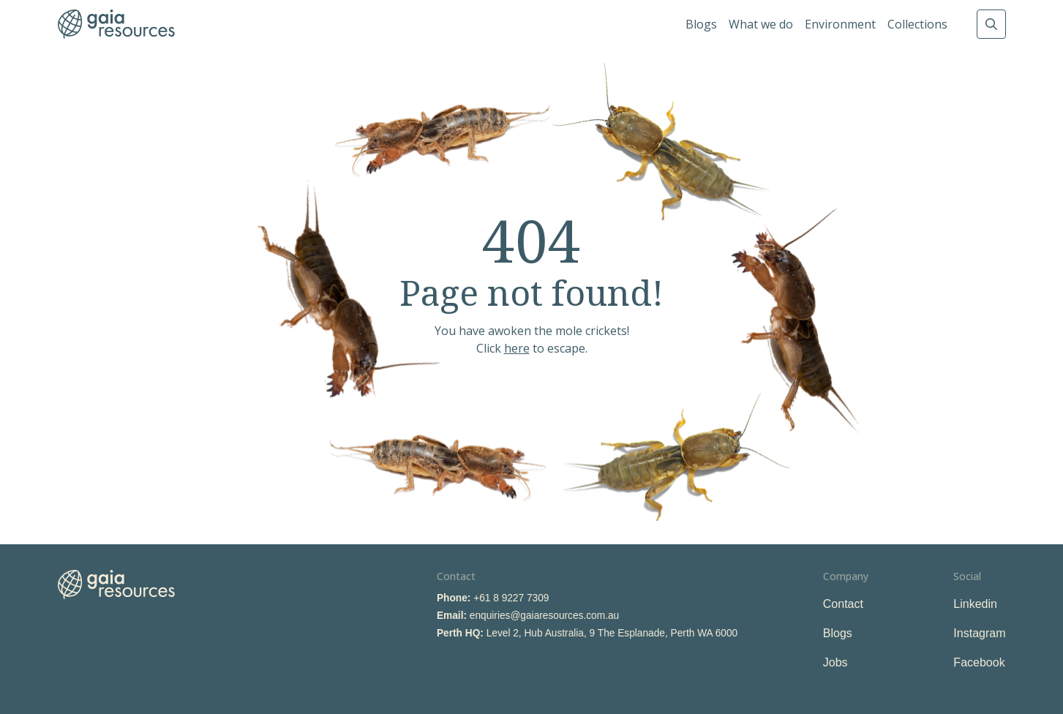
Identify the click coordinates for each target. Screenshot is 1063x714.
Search (991, 24)
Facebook (978, 662)
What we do (761, 24)
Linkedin (975, 604)
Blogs (701, 24)
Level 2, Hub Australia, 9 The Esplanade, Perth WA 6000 (612, 633)
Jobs (835, 662)
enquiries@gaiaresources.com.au (544, 615)
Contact (843, 604)
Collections (917, 24)
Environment (840, 24)
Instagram (979, 633)
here (517, 348)
